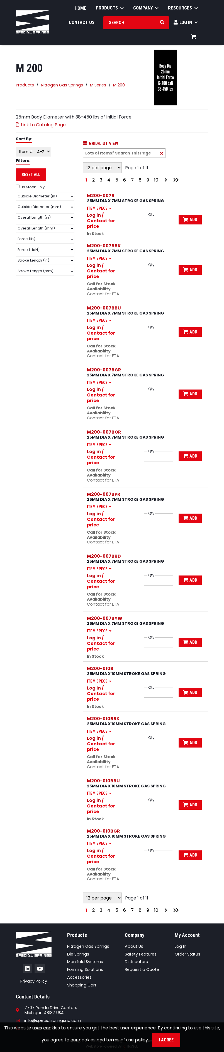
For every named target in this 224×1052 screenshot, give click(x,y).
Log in (94, 215)
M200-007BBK (104, 246)
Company (146, 8)
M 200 (119, 85)
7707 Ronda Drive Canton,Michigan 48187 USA (51, 1010)
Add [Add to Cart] (190, 219)
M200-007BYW (104, 618)
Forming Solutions (85, 969)
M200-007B (101, 195)
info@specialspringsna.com (48, 1020)
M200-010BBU (103, 781)
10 (156, 180)
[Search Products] (162, 22)
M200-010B (100, 668)
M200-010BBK (103, 719)
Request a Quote (142, 969)
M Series (98, 85)
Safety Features (141, 954)
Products (110, 8)
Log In (186, 22)
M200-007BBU (104, 308)
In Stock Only (30, 187)
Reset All (31, 174)
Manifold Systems (85, 961)
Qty (151, 214)
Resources (183, 8)
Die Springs (78, 954)
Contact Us (81, 22)
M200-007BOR (104, 432)
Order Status (187, 954)
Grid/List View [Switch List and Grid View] (100, 143)
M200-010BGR (103, 831)
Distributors (136, 961)
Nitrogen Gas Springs (62, 85)
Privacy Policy (33, 981)
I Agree (166, 1040)
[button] (45, 196)
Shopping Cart (81, 985)
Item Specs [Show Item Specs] (100, 208)
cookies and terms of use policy (113, 1040)
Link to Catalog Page (41, 125)
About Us (134, 946)
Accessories (79, 977)
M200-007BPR (103, 494)
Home (80, 8)
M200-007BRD (104, 556)
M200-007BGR (104, 370)
